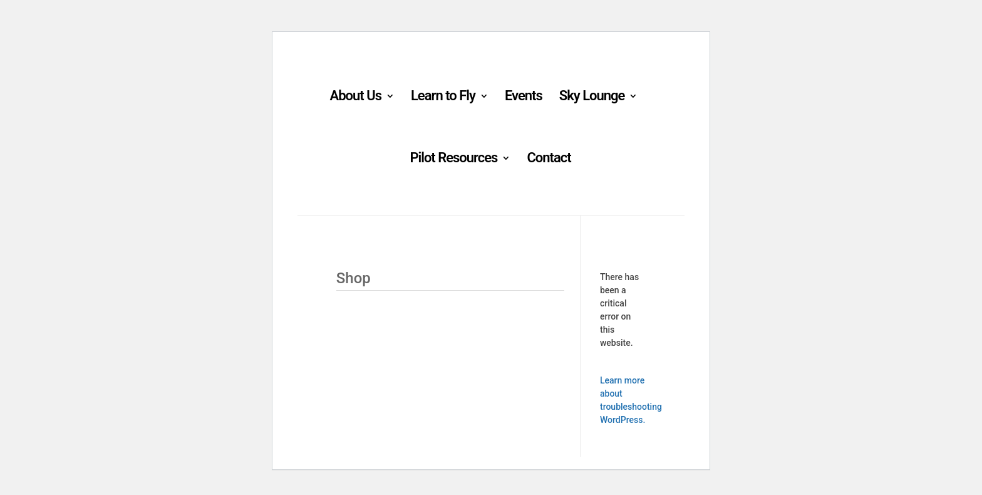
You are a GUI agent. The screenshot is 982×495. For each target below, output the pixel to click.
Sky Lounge (592, 97)
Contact (549, 159)
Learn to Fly (443, 97)
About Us (355, 97)
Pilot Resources (453, 159)
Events (523, 97)
